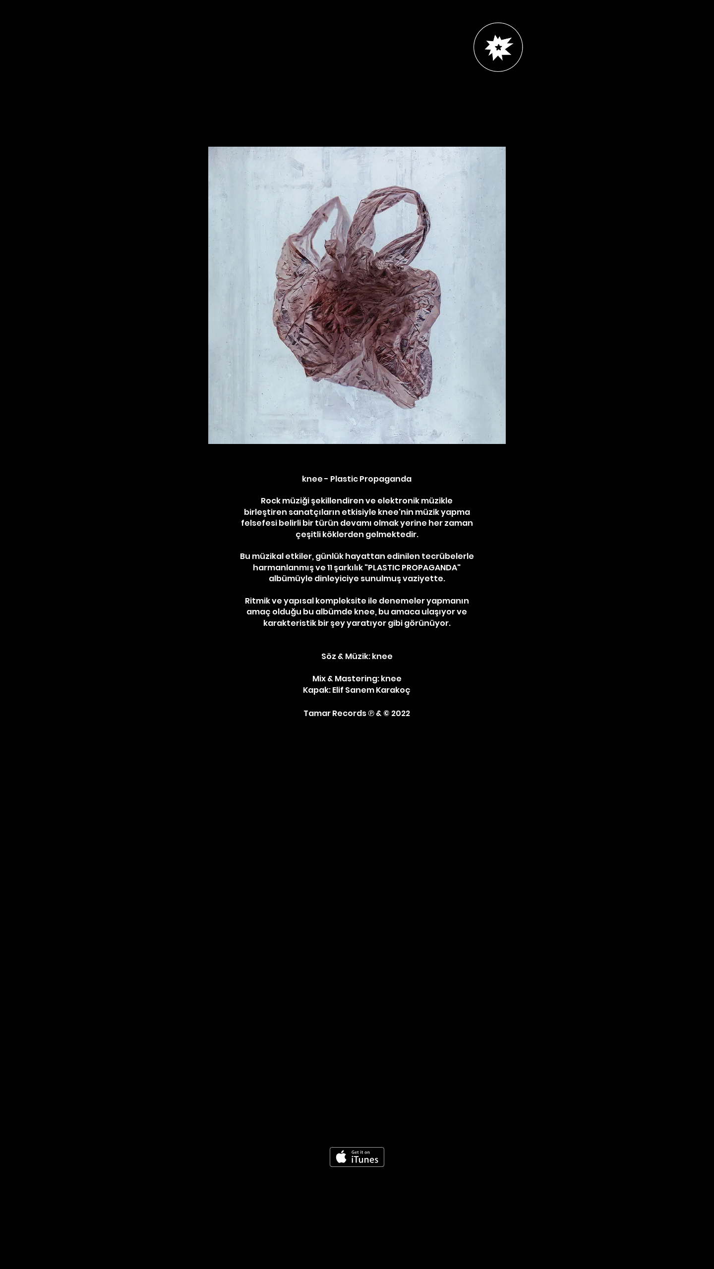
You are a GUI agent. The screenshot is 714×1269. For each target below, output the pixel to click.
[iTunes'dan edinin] (357, 1157)
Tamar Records (335, 713)
